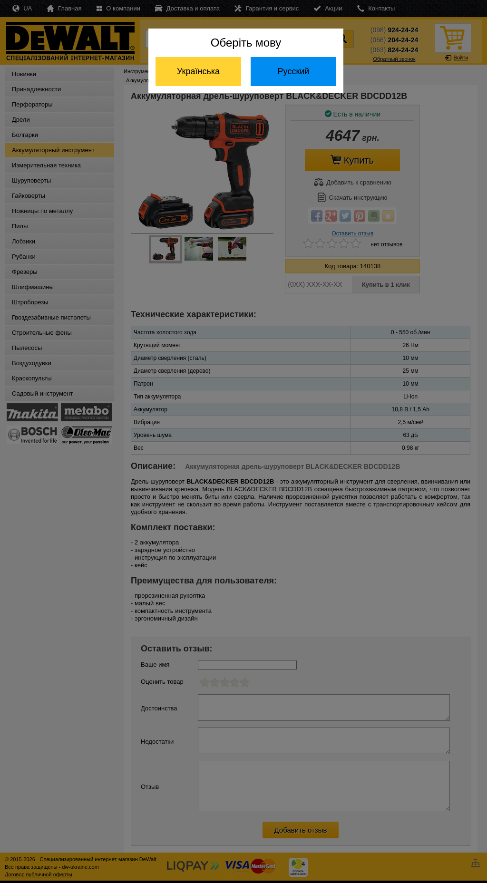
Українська (198, 71)
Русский (294, 71)
